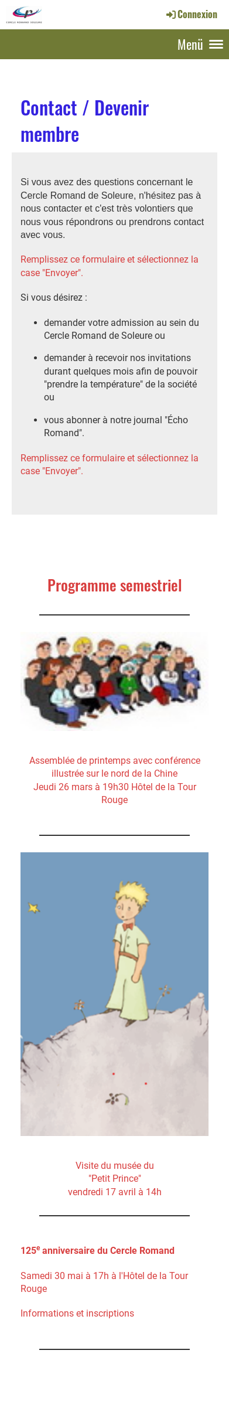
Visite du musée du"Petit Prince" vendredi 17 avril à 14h (115, 1179)
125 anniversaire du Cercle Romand (97, 1250)
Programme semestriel (114, 584)
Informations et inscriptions (77, 1313)
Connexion (191, 14)
